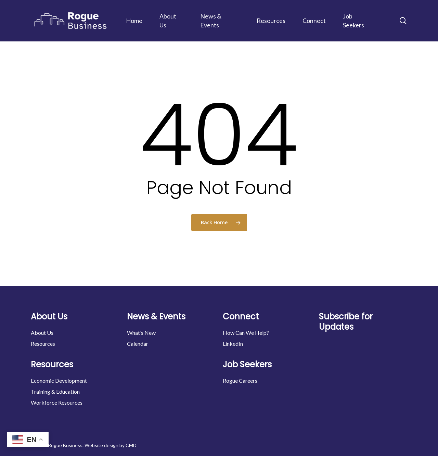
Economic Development (59, 380)
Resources (43, 343)
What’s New (141, 332)
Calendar (137, 343)
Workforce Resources (56, 402)
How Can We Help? (246, 332)
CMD (131, 445)
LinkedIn (233, 343)
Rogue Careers (240, 380)
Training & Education (55, 391)
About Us (42, 332)
